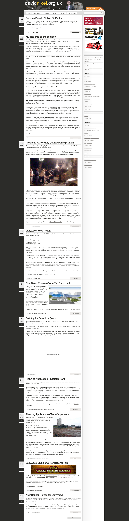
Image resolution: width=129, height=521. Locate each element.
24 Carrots (86, 125)
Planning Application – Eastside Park (45, 379)
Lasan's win (40, 482)
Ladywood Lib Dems (89, 140)
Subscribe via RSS (91, 8)
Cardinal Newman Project (90, 127)
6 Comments (75, 137)
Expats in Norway (88, 162)
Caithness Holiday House (90, 160)
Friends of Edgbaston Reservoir (91, 138)
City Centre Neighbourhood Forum (92, 130)
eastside (43, 409)
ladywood (35, 458)
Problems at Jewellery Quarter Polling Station (50, 142)
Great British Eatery (51, 476)
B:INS (85, 78)
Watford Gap (87, 109)
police (34, 374)
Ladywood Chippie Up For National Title (47, 463)
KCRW (86, 116)
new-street (39, 313)
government (45, 137)
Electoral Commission (55, 222)
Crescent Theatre (88, 135)
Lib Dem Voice (87, 91)
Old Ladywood (87, 150)
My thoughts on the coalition (41, 36)
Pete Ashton (87, 99)
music (37, 32)
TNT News (37, 225)
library (39, 458)
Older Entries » (74, 518)
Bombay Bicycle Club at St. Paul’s (44, 18)
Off (21, 24)
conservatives (35, 137)
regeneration (51, 409)
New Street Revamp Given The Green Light (48, 283)
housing (33, 512)
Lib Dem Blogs (87, 89)
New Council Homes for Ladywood (44, 495)
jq (34, 32)
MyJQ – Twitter (88, 148)
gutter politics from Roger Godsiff (62, 250)
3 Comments (75, 458)
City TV (86, 133)
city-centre (34, 313)
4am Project (87, 76)
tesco (49, 458)
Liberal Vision (87, 94)
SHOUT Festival (88, 165)
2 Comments (75, 409)
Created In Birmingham (89, 83)
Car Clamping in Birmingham (96, 57)
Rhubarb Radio (87, 118)
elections (40, 137)
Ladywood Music (88, 143)
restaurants (39, 490)
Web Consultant (88, 167)
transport (44, 313)
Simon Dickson (87, 106)
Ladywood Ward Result (38, 230)
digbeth (39, 409)
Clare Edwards (87, 81)
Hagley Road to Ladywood (90, 86)
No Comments (75, 32)
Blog (34, 225)
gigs (33, 32)
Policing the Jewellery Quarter (42, 318)
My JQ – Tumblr (88, 145)
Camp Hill (75, 309)
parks (46, 409)
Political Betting (88, 104)
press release (38, 506)
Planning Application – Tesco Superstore (47, 414)
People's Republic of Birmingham (91, 96)
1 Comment (75, 278)
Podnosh (86, 101)
